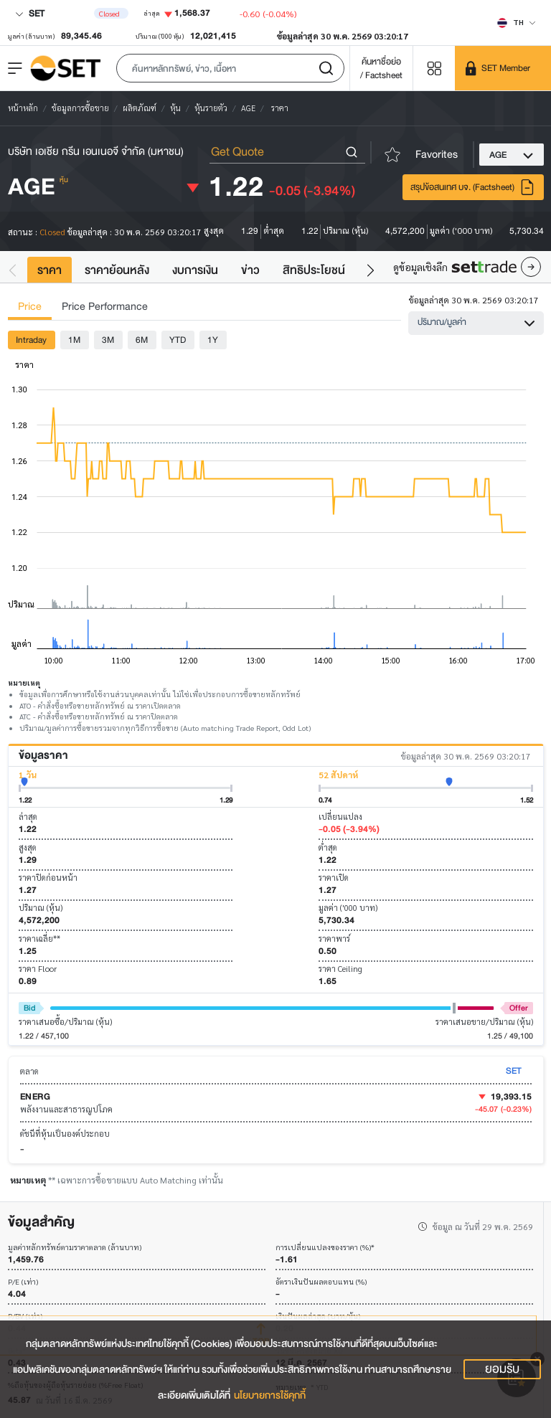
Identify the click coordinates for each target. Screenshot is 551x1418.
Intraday (31, 339)
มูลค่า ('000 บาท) (348, 908)
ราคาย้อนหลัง (117, 270)
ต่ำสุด (328, 847)
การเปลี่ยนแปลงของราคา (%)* (325, 1248)
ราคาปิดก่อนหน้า (48, 877)
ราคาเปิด (334, 877)
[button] (230, 68)
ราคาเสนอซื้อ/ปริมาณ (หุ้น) (65, 1022)
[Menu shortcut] (434, 67)
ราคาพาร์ (334, 938)
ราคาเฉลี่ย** (39, 938)
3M (108, 339)
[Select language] (516, 22)
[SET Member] (503, 68)
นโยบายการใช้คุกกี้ (270, 1395)
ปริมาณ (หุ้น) (40, 908)
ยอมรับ (502, 1369)
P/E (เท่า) (23, 1282)
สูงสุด (28, 847)
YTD (177, 339)
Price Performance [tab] (105, 307)
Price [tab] (30, 307)
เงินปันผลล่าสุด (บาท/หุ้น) (318, 1316)
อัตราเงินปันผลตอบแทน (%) (321, 1282)
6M (142, 339)
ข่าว (250, 270)
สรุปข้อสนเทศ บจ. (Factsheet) (472, 187)
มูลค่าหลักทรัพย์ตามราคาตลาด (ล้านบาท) (74, 1248)
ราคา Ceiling (340, 969)
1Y (212, 339)
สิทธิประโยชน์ (314, 270)
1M (74, 339)
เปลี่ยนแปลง (340, 817)
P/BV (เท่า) (25, 1316)
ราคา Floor (38, 969)
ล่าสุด (28, 817)
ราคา (49, 270)
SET (29, 13)
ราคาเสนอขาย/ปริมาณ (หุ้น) (484, 1022)
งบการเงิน (195, 270)
